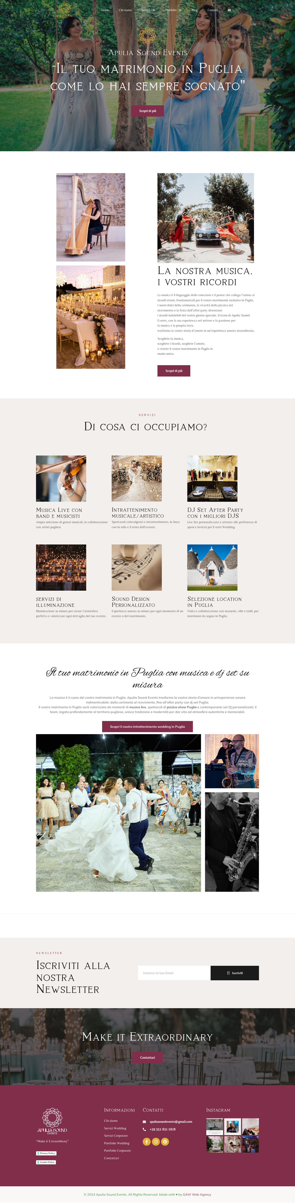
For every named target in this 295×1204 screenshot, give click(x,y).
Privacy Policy (47, 1155)
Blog (195, 10)
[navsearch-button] (253, 10)
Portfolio (173, 10)
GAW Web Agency (197, 1198)
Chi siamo (125, 10)
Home (105, 10)
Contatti (213, 10)
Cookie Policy (47, 1163)
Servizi (148, 10)
